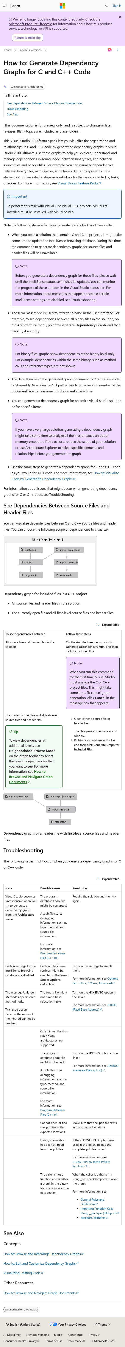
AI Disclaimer (12, 1335)
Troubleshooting (17, 109)
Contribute (75, 1335)
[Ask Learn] (110, 50)
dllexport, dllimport (93, 1218)
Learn (8, 50)
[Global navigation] (4, 6)
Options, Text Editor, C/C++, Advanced (95, 980)
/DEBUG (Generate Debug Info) (95, 1068)
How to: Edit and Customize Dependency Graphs (39, 1263)
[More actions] (118, 50)
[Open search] (106, 6)
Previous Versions (30, 50)
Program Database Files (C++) (52, 955)
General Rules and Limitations (92, 1201)
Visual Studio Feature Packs (78, 183)
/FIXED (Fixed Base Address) (94, 1007)
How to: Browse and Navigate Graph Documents (31, 776)
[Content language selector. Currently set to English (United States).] (23, 1324)
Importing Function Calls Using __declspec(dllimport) (99, 1210)
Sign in (117, 5)
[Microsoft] (62, 6)
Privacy (92, 1335)
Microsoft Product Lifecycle (30, 23)
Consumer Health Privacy (20, 1341)
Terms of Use (53, 1341)
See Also (12, 114)
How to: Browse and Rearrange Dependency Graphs (42, 1253)
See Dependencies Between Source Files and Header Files (44, 103)
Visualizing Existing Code (22, 1272)
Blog (57, 1335)
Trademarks (75, 1341)
